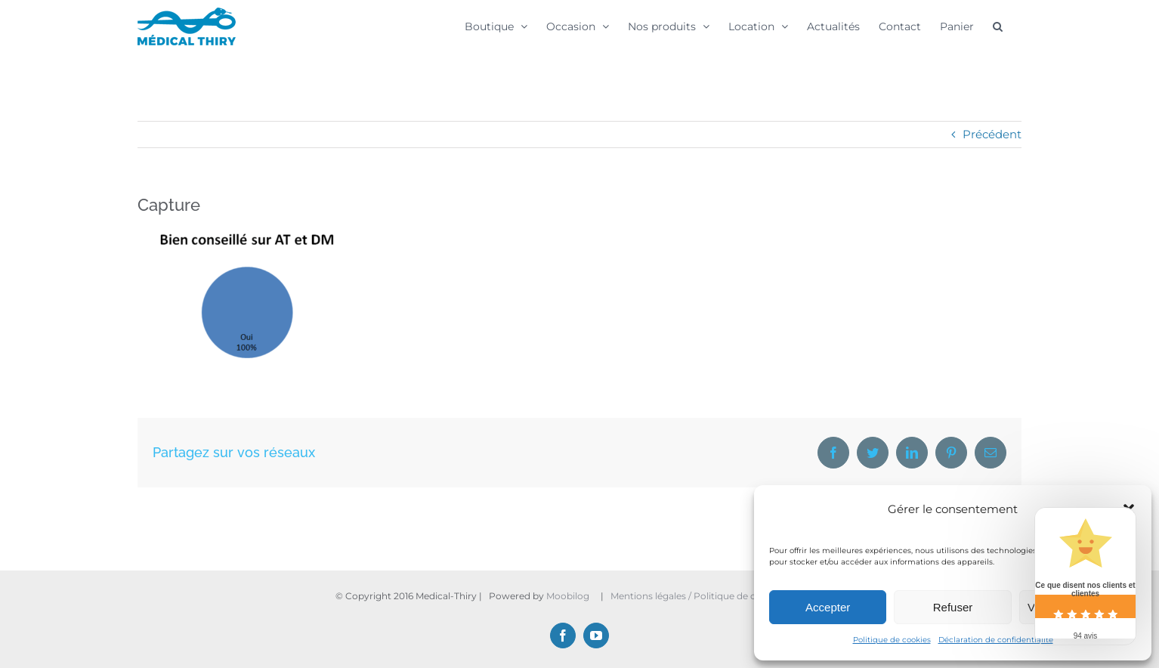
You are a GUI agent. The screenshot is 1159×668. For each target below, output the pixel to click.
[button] (998, 25)
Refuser (953, 607)
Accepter (827, 607)
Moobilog (567, 596)
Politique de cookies (892, 640)
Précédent (992, 134)
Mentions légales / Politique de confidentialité (713, 596)
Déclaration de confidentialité (995, 640)
